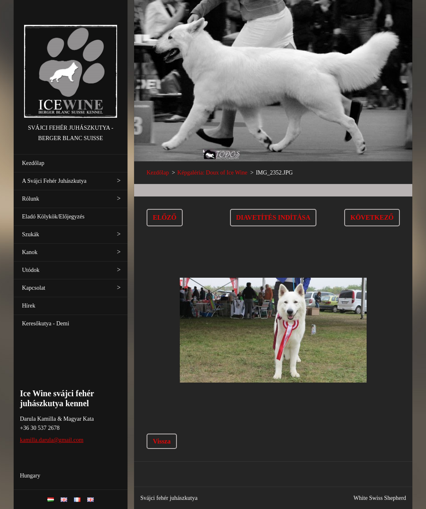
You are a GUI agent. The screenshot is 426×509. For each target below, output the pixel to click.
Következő (372, 217)
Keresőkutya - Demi (45, 323)
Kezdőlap (33, 163)
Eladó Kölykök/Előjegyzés (53, 216)
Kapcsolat (33, 288)
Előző (164, 217)
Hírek (28, 306)
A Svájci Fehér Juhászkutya (54, 181)
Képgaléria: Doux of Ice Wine (212, 173)
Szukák (30, 234)
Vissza (162, 441)
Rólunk (30, 199)
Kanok (29, 252)
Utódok (30, 270)
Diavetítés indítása (273, 217)
